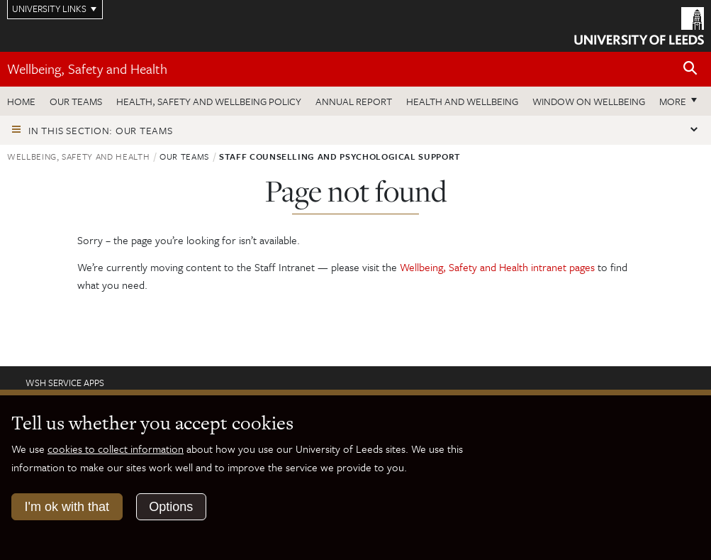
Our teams (76, 101)
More (672, 101)
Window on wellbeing (588, 101)
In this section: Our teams (100, 130)
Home (21, 101)
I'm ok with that (67, 507)
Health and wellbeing (462, 101)
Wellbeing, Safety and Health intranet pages (499, 267)
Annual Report (353, 101)
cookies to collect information (115, 448)
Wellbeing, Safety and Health (87, 68)
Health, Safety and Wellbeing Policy (208, 101)
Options (171, 507)
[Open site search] (690, 68)
